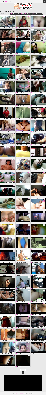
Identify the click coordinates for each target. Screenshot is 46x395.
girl (30, 13)
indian (18, 13)
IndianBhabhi (6, 1)
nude (41, 13)
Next (23, 370)
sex (22, 13)
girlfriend (35, 13)
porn (26, 13)
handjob (13, 13)
